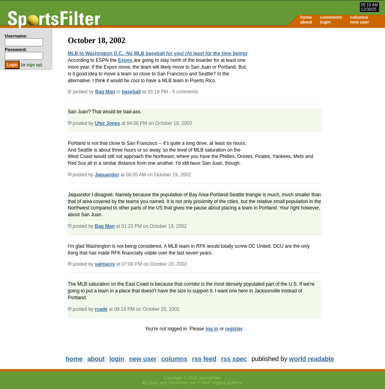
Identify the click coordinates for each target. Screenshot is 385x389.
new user (359, 22)
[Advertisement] (317, 90)
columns (359, 17)
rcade (101, 309)
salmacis (105, 264)
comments (331, 17)
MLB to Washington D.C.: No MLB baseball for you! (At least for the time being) (157, 53)
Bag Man (105, 92)
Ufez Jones (107, 123)
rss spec (234, 358)
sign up (34, 65)
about (306, 22)
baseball (131, 92)
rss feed (204, 358)
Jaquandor (107, 175)
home (306, 17)
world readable (311, 358)
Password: (16, 49)
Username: (16, 36)
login (325, 22)
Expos (126, 60)
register (234, 329)
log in (212, 329)
